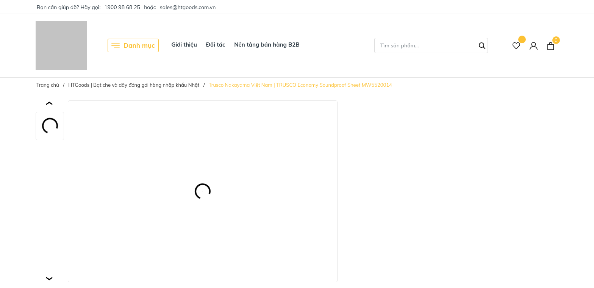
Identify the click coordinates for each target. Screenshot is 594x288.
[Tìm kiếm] (482, 45)
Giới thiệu (184, 44)
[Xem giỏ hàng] (551, 45)
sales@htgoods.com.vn (188, 7)
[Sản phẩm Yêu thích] (517, 45)
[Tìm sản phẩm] (431, 45)
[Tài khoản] (534, 45)
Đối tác (215, 44)
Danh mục (133, 45)
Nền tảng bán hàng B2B (266, 44)
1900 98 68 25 (122, 7)
